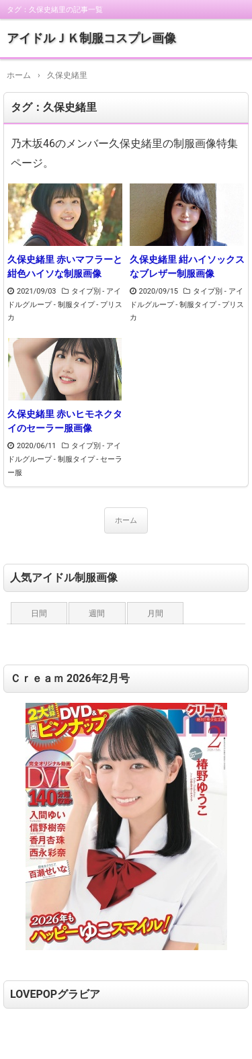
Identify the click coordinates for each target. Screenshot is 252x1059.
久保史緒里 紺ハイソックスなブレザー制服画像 (187, 266)
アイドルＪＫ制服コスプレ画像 (91, 38)
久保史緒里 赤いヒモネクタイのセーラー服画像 (64, 421)
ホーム (126, 520)
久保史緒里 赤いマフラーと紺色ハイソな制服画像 (64, 266)
